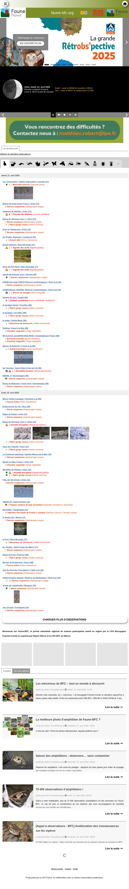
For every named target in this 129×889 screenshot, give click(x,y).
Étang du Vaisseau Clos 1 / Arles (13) (19, 219)
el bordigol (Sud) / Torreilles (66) (17, 305)
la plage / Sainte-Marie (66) (15, 320)
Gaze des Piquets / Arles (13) (16, 447)
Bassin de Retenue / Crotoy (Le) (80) (19, 346)
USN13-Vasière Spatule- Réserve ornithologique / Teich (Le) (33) (32, 578)
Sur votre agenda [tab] (21, 671)
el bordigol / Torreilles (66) (14, 313)
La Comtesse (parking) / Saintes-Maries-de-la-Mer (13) (27, 454)
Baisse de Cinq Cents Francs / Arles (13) (21, 204)
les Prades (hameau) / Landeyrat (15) (19, 237)
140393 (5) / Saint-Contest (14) (16, 502)
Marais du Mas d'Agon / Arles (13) (18, 462)
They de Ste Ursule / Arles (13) (16, 480)
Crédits (75, 869)
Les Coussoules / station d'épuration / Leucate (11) (26, 182)
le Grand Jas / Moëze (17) (14, 517)
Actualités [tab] (7, 671)
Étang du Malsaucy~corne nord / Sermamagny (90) (26, 384)
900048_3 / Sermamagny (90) (16, 376)
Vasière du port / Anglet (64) (15, 297)
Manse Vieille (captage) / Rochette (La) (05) (22, 399)
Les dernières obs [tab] (10, 148)
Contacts (68, 869)
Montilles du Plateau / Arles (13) (17, 470)
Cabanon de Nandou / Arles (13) (17, 211)
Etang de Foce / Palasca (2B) (16, 555)
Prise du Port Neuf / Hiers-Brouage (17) (20, 267)
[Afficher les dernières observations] (15, 154)
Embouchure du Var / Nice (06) (16, 407)
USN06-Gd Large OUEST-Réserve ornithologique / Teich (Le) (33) (32, 282)
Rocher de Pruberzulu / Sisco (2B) (18, 562)
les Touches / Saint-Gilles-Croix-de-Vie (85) (22, 368)
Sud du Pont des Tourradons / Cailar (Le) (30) (23, 570)
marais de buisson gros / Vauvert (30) (20, 274)
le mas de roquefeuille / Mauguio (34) (19, 585)
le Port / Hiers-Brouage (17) (15, 539)
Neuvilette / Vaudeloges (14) (15, 510)
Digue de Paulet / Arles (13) (15, 414)
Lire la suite (114, 707)
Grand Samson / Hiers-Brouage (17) (19, 245)
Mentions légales (57, 869)
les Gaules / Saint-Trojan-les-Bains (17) (20, 547)
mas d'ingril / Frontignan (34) (16, 607)
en (85, 13)
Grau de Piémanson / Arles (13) (17, 229)
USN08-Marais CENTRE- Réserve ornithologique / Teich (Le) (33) (32, 290)
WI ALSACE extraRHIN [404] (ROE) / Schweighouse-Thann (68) (31, 336)
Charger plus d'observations (64, 619)
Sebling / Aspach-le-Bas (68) (15, 328)
